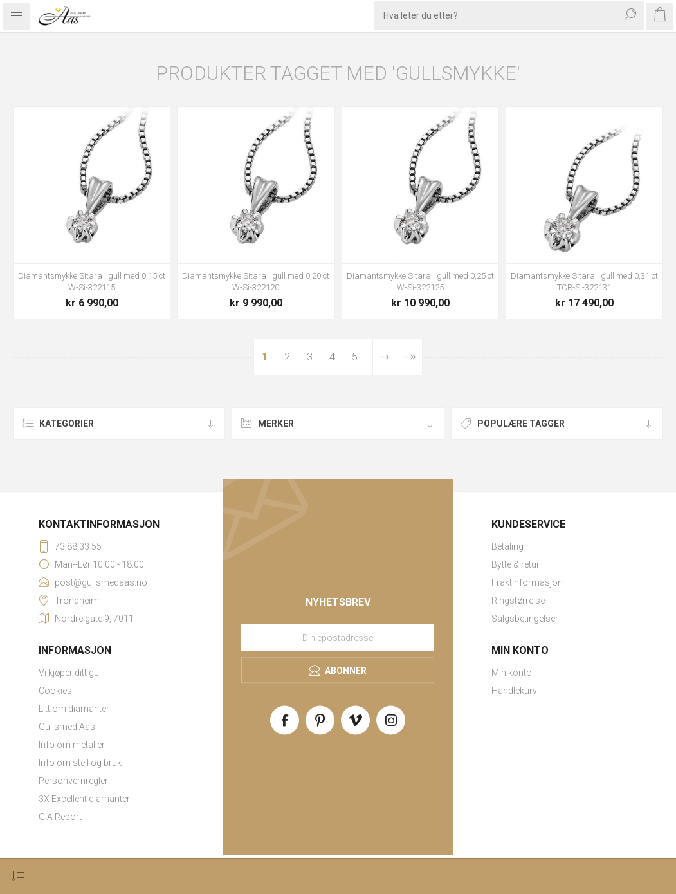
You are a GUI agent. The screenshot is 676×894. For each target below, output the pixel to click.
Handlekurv (514, 690)
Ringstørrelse (518, 600)
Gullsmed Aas (67, 727)
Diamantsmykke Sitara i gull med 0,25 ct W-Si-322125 (420, 281)
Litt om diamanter (74, 708)
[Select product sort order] (17, 876)
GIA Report (60, 817)
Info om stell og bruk (80, 763)
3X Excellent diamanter (84, 799)
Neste (384, 357)
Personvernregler (73, 781)
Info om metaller (72, 745)
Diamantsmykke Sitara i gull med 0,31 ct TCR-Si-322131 (584, 281)
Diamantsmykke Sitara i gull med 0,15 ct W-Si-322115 (91, 281)
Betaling (507, 546)
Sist (409, 357)
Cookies (55, 690)
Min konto (511, 672)
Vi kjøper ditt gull (71, 672)
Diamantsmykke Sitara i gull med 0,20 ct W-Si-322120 (255, 281)
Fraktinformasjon (527, 582)
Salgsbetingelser (524, 618)
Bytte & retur (515, 564)
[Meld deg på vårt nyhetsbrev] (337, 637)
